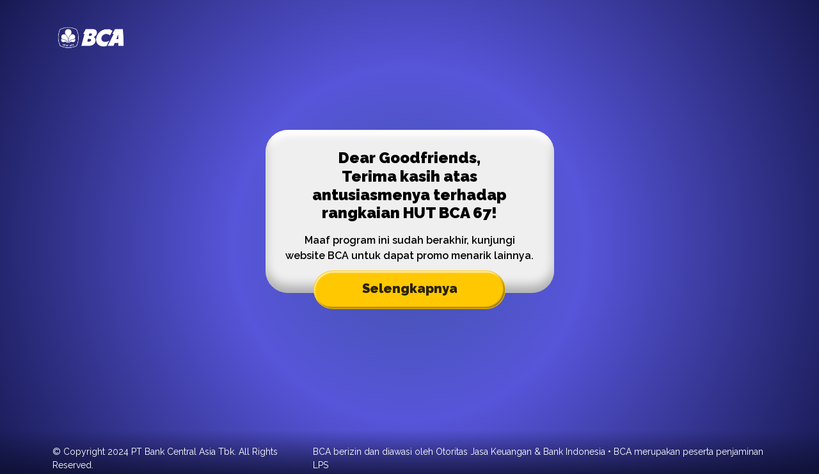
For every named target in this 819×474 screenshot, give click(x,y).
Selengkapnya (409, 288)
